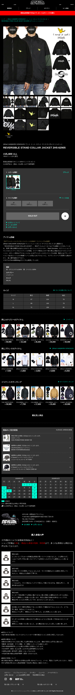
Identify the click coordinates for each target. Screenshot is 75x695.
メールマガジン (53, 672)
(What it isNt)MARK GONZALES (63, 348)
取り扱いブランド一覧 (11, 684)
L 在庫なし (30, 204)
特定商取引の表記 (39, 675)
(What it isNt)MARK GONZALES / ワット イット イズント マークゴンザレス (28, 144)
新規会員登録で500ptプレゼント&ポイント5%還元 (37, 13)
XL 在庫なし (45, 204)
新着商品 (9, 8)
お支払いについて (14, 222)
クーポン (33, 672)
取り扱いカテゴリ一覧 (45, 684)
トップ (3, 19)
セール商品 (65, 8)
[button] (69, 60)
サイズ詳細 (65, 198)
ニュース (42, 672)
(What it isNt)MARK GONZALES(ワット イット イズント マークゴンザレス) (27, 19)
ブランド (28, 8)
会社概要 (27, 524)
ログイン (7, 672)
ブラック (13, 182)
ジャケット (59, 144)
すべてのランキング (67, 382)
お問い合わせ (12, 227)
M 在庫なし (14, 204)
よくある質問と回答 (23, 675)
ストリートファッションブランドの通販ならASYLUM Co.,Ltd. (31, 691)
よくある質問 (12, 225)
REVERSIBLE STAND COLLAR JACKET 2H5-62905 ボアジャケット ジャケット (22, 21)
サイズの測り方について (63, 290)
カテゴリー (47, 8)
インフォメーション (20, 672)
